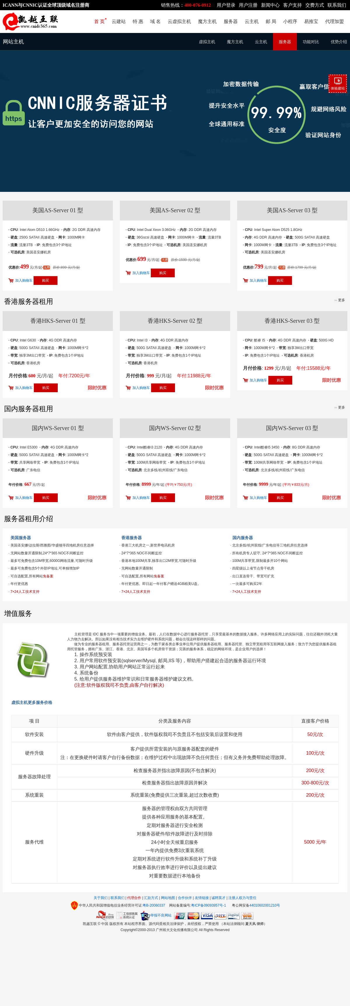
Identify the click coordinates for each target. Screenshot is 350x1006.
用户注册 (248, 5)
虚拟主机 (207, 41)
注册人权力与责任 (242, 898)
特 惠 (138, 21)
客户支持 (292, 5)
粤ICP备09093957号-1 (208, 905)
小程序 (290, 21)
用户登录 (226, 5)
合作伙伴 (185, 898)
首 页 (99, 21)
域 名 (155, 21)
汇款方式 (151, 898)
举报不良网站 (156, 915)
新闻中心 (270, 5)
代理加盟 (334, 21)
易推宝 (311, 21)
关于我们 (101, 898)
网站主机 (13, 42)
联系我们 (337, 5)
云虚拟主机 (179, 21)
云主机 (252, 21)
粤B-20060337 (154, 905)
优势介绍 (339, 41)
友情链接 (202, 898)
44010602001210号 (264, 905)
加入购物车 (24, 280)
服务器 (231, 21)
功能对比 (311, 41)
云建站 (119, 21)
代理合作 (134, 898)
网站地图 (168, 898)
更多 (340, 300)
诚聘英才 (218, 898)
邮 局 (271, 21)
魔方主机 (207, 21)
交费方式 (314, 5)
